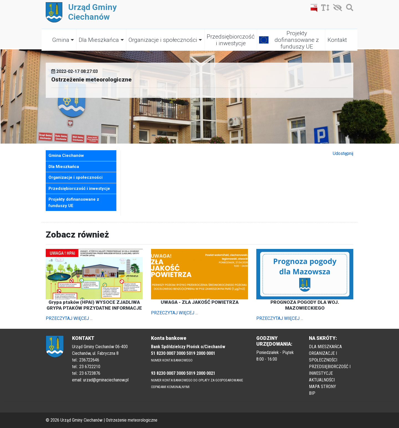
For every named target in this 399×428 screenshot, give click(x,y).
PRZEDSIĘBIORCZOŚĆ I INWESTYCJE (330, 370)
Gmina (60, 40)
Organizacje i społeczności (163, 40)
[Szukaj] (348, 8)
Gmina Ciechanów (66, 155)
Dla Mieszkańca (99, 40)
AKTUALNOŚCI (322, 380)
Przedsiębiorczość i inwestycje (231, 40)
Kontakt (337, 40)
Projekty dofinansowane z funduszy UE (297, 40)
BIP (312, 393)
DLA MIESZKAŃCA (325, 346)
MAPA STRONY (322, 386)
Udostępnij (343, 153)
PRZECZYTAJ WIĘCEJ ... (69, 318)
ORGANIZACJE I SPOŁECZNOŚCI (323, 357)
